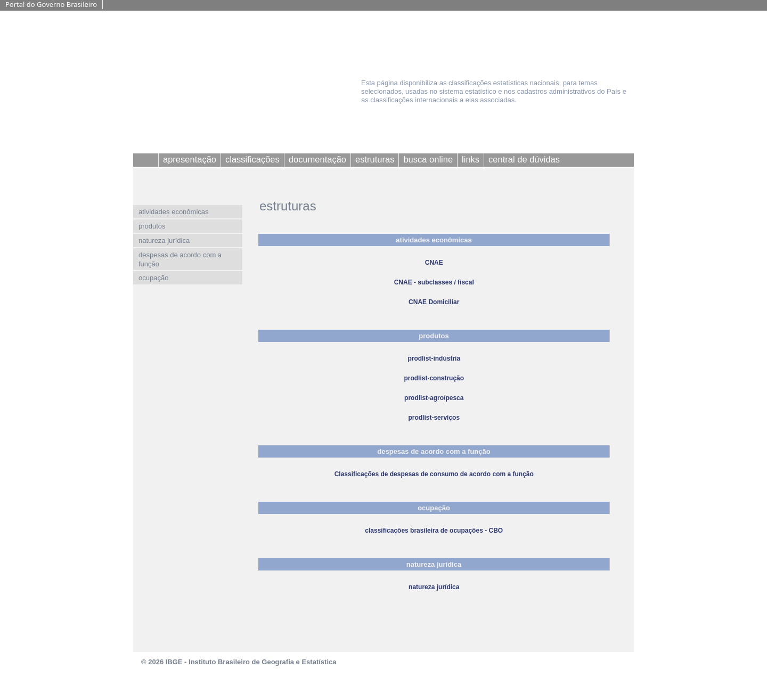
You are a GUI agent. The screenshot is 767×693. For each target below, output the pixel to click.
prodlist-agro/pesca (433, 398)
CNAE (434, 262)
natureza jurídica (434, 587)
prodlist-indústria (433, 358)
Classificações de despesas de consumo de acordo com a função (434, 474)
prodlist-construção (434, 378)
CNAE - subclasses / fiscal (434, 282)
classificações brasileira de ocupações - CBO (434, 530)
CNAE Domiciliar (434, 302)
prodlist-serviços (434, 417)
